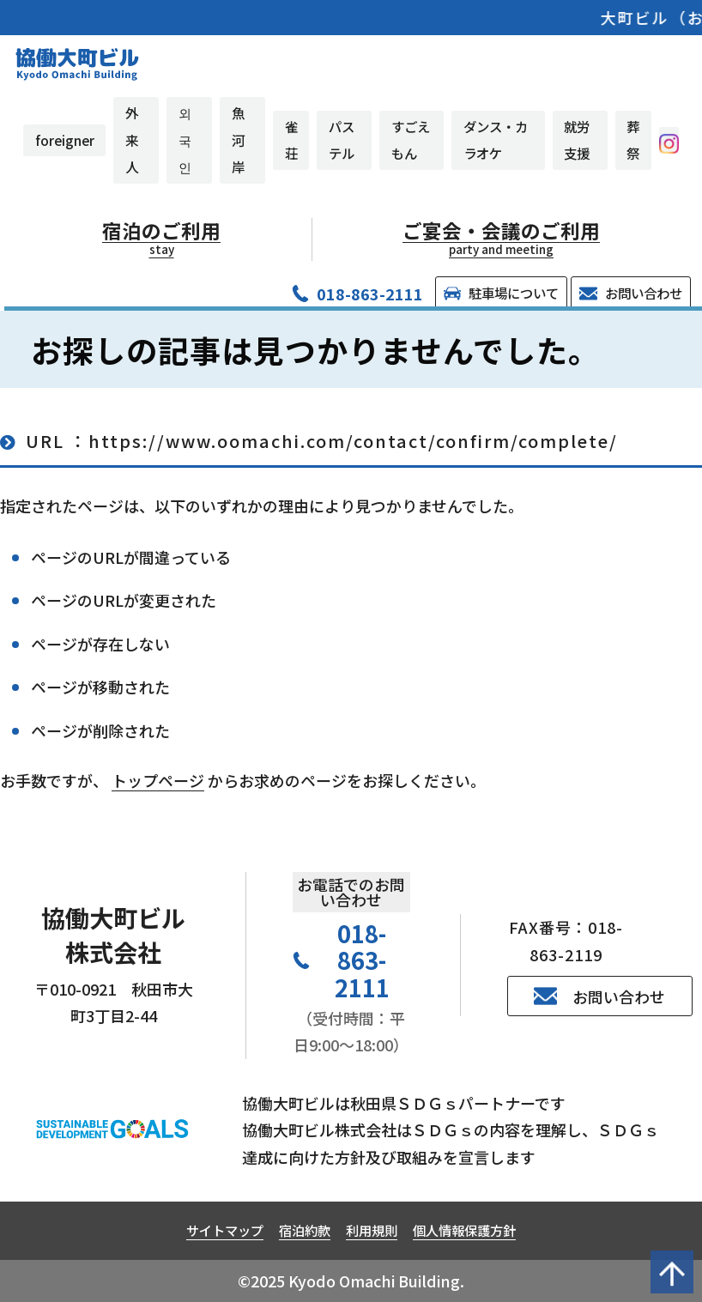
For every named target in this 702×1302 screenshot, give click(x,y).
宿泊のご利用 (162, 237)
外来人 (131, 139)
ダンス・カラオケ (495, 140)
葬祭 (632, 140)
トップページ (158, 780)
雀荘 (291, 140)
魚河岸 (238, 139)
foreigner (64, 139)
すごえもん (410, 140)
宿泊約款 (304, 1229)
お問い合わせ (630, 292)
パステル (341, 140)
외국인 (185, 139)
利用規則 (371, 1229)
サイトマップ (224, 1229)
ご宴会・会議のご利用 (501, 237)
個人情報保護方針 (464, 1229)
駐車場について (501, 292)
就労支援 (577, 140)
